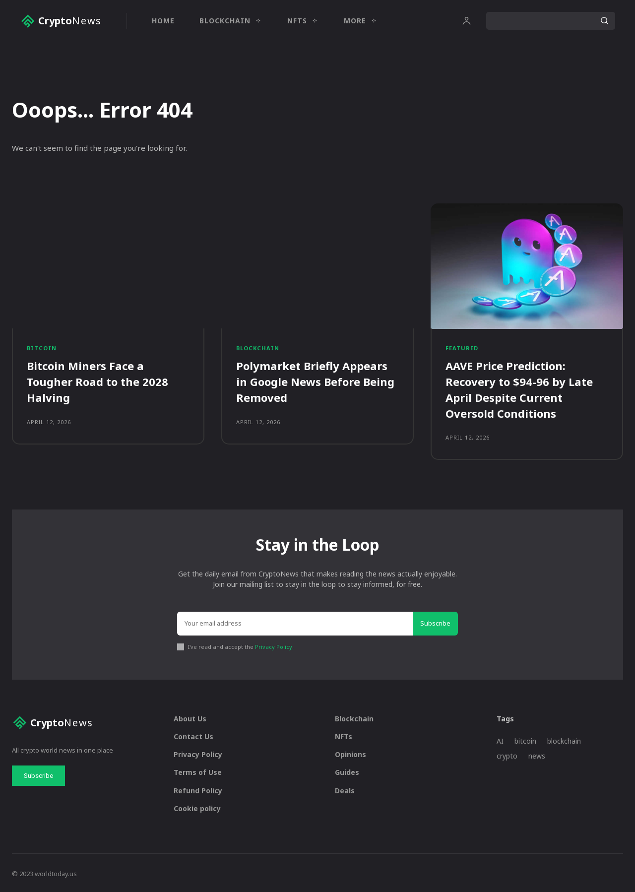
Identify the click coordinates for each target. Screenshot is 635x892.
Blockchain (257, 348)
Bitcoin (42, 348)
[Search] (604, 21)
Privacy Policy (273, 644)
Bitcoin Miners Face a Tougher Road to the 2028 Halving (97, 381)
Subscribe (435, 621)
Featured (461, 348)
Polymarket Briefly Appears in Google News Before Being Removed (315, 381)
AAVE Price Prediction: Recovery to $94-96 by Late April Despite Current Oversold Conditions (519, 389)
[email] (295, 622)
